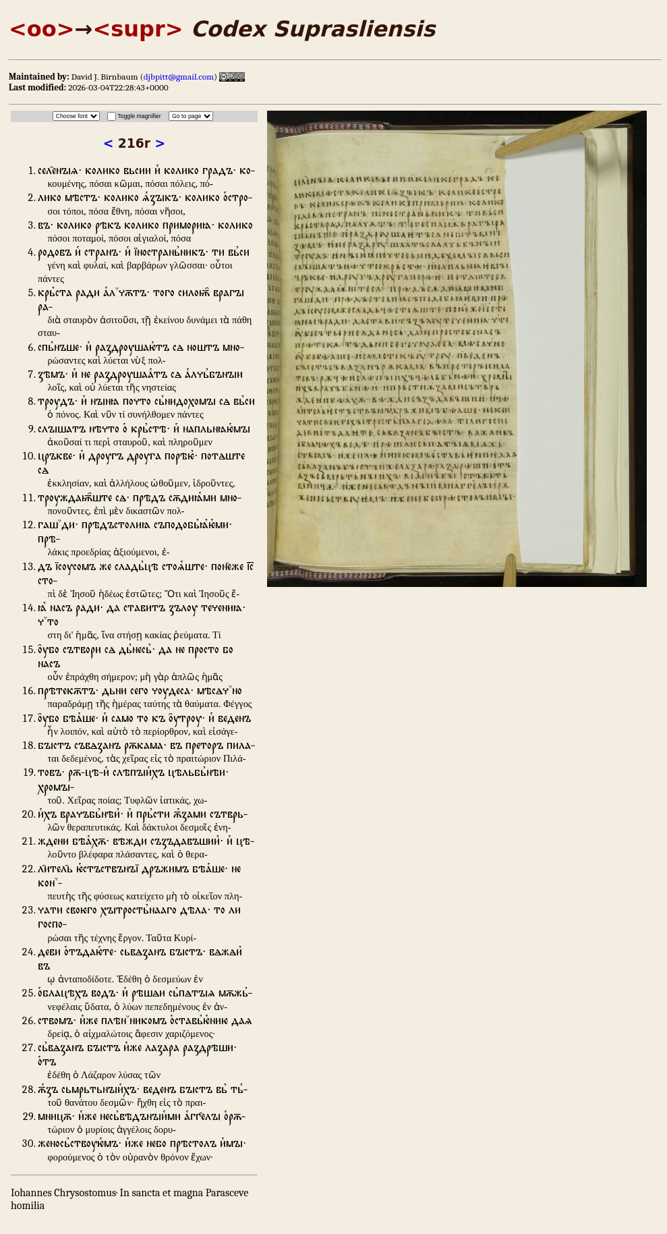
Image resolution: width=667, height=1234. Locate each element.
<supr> (137, 29)
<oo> (42, 29)
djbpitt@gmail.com (179, 77)
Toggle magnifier (139, 116)
